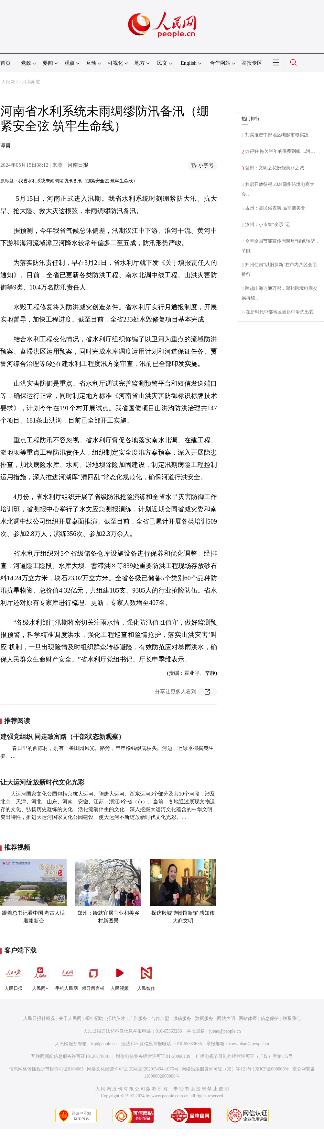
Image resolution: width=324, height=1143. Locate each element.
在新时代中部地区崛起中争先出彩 (280, 312)
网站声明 (226, 1018)
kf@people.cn (104, 1043)
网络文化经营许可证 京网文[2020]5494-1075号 (133, 1069)
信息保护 (270, 1018)
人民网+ (40, 976)
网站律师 (248, 1018)
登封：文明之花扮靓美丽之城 (274, 167)
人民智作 (146, 976)
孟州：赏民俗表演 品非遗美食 (275, 208)
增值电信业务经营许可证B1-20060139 (153, 1056)
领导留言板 (93, 976)
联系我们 (292, 1018)
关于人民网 (70, 1018)
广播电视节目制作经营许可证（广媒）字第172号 (244, 1056)
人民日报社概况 (39, 1018)
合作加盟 (160, 1018)
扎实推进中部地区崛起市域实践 (276, 134)
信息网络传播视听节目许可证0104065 (46, 1069)
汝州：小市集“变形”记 (267, 224)
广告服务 (138, 1018)
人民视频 (119, 976)
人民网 (8, 81)
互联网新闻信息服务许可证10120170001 (70, 1056)
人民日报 (13, 976)
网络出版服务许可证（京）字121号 (217, 1069)
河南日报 (78, 165)
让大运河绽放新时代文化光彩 (42, 782)
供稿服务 (182, 1018)
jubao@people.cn (225, 1031)
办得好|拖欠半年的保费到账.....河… (280, 151)
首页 (5, 63)
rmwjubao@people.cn (249, 1043)
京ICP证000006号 (272, 1069)
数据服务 (204, 1018)
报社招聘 (94, 1018)
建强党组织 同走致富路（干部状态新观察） (62, 736)
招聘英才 (116, 1018)
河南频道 (31, 81)
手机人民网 (66, 976)
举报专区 (252, 63)
